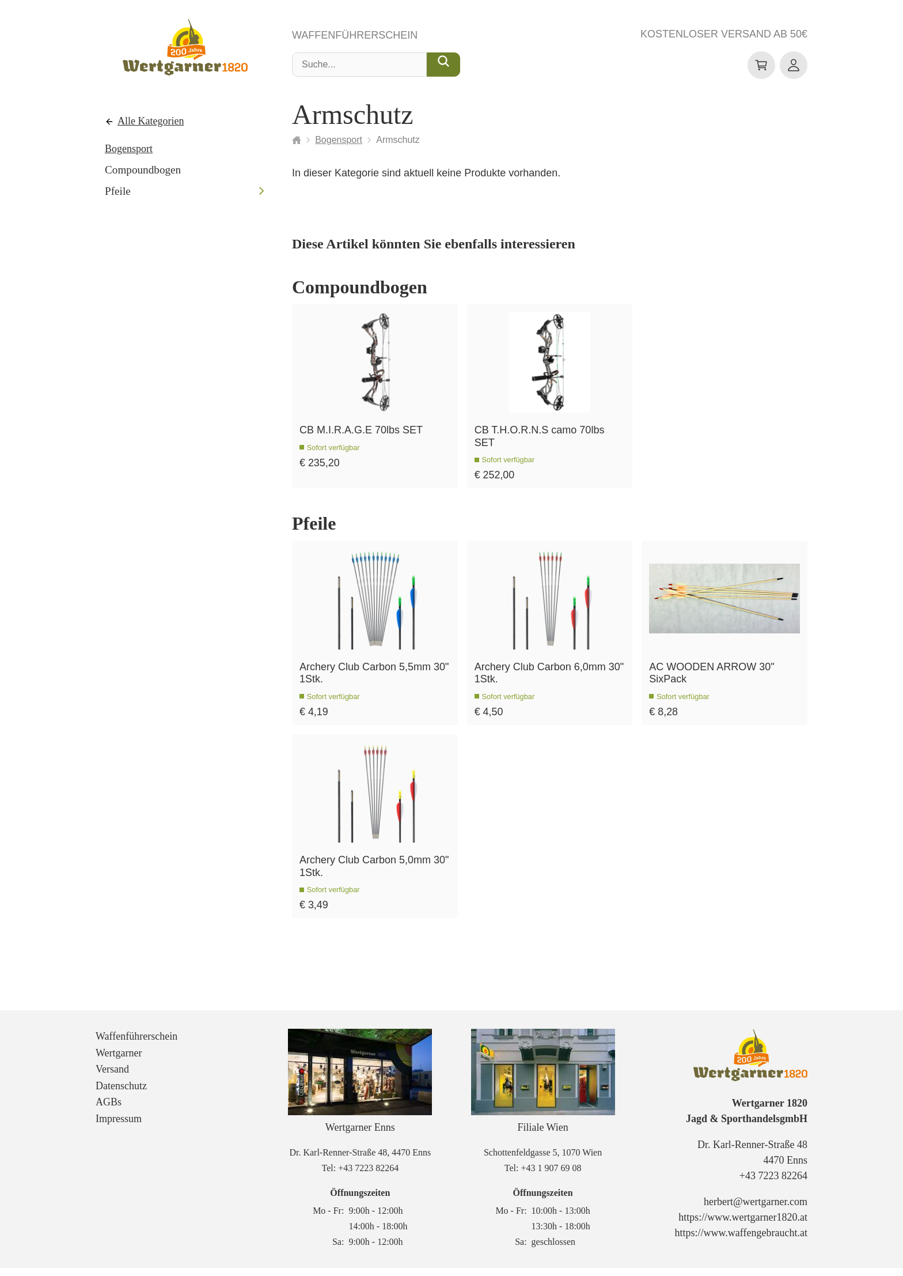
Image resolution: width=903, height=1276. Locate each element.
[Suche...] (443, 65)
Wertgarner (119, 1061)
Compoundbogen (143, 170)
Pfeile (118, 192)
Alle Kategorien (150, 121)
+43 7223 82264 (368, 1176)
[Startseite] (296, 140)
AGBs (109, 1110)
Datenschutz (121, 1094)
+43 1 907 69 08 (551, 1176)
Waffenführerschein (355, 35)
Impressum (119, 1126)
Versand (112, 1077)
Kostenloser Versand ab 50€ (723, 34)
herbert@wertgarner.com (755, 1210)
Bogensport (129, 148)
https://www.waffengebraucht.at (741, 1241)
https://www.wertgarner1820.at (742, 1226)
